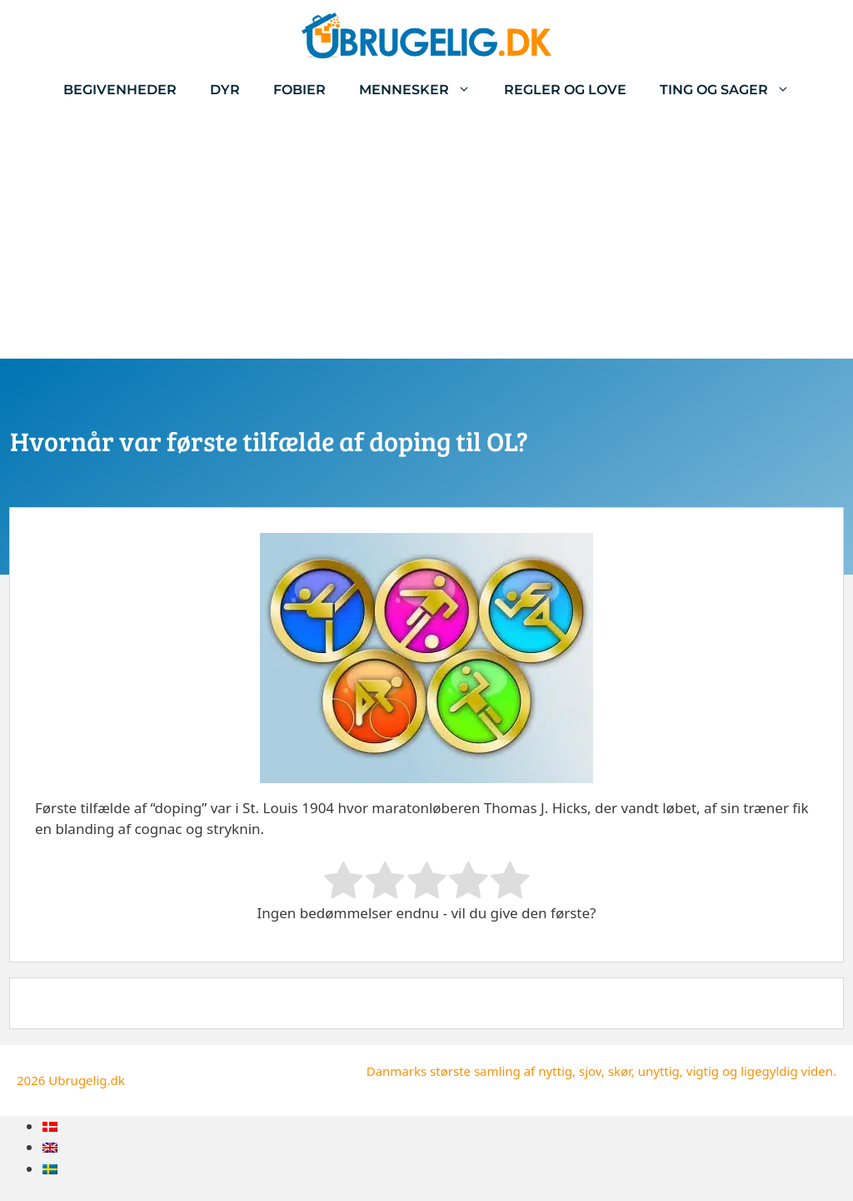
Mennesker (423, 89)
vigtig (702, 1071)
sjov (590, 1071)
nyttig (555, 1071)
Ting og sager (733, 89)
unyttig (659, 1071)
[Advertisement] (426, 233)
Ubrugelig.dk (86, 1080)
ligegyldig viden (787, 1071)
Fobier (299, 90)
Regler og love (565, 90)
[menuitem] (49, 1126)
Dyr (225, 90)
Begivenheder (120, 90)
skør (619, 1071)
